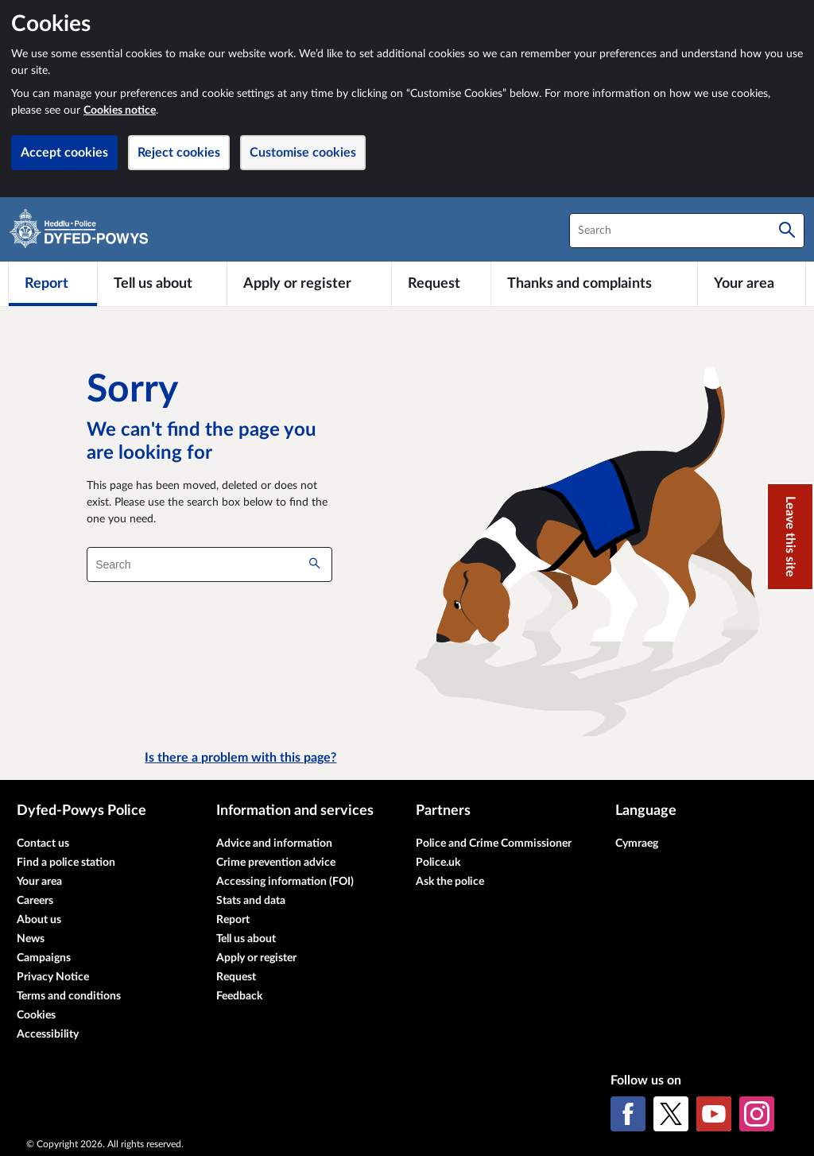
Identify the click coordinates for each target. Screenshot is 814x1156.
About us (39, 919)
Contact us (43, 843)
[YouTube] (713, 1113)
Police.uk (438, 862)
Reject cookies (179, 152)
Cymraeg (636, 843)
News (31, 939)
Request (236, 977)
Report (233, 919)
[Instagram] (756, 1113)
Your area (39, 881)
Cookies (36, 1015)
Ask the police (450, 881)
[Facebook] (627, 1113)
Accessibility (48, 1034)
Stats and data (250, 900)
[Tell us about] (162, 284)
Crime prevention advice (275, 862)
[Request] (441, 284)
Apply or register (256, 958)
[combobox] (686, 230)
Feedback (239, 996)
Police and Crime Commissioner (494, 843)
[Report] (53, 284)
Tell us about (246, 939)
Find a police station (66, 862)
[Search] (786, 230)
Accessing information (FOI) (285, 881)
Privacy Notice (53, 977)
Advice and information (274, 843)
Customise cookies (303, 152)
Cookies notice (119, 110)
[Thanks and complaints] (594, 284)
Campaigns (44, 958)
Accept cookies (64, 152)
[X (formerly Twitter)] (670, 1113)
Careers (35, 900)
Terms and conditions (69, 996)
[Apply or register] (308, 284)
